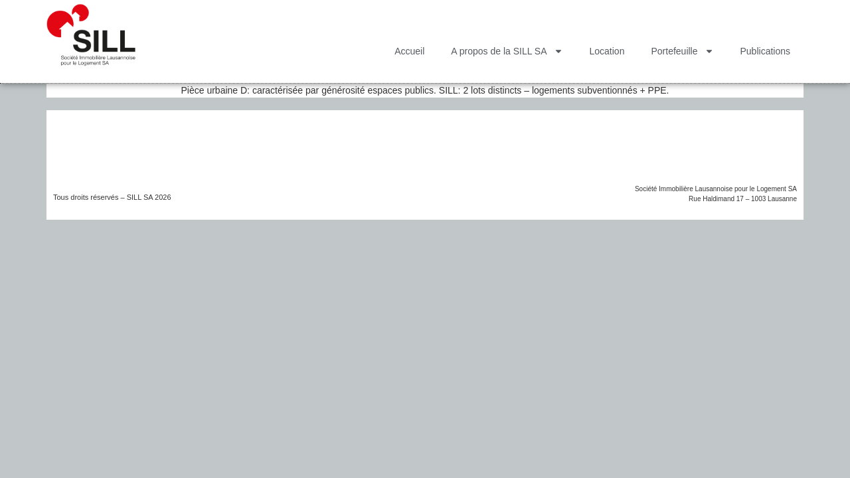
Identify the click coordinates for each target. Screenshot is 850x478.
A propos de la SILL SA (506, 51)
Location (607, 51)
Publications (765, 51)
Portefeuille (682, 51)
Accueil (409, 51)
